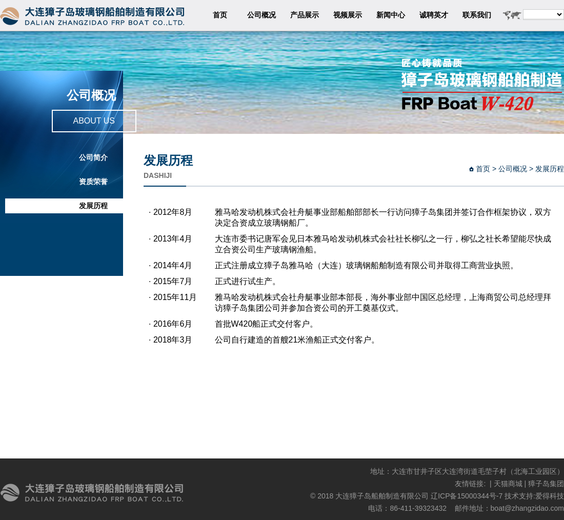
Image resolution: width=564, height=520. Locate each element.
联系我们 (476, 15)
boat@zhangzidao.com (527, 508)
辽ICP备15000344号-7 (466, 496)
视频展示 (347, 15)
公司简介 (93, 158)
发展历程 (93, 206)
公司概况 (261, 15)
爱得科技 (549, 496)
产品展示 (304, 15)
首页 (220, 15)
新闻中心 (390, 15)
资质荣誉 (93, 182)
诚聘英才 (433, 15)
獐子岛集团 (546, 483)
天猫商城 (508, 483)
